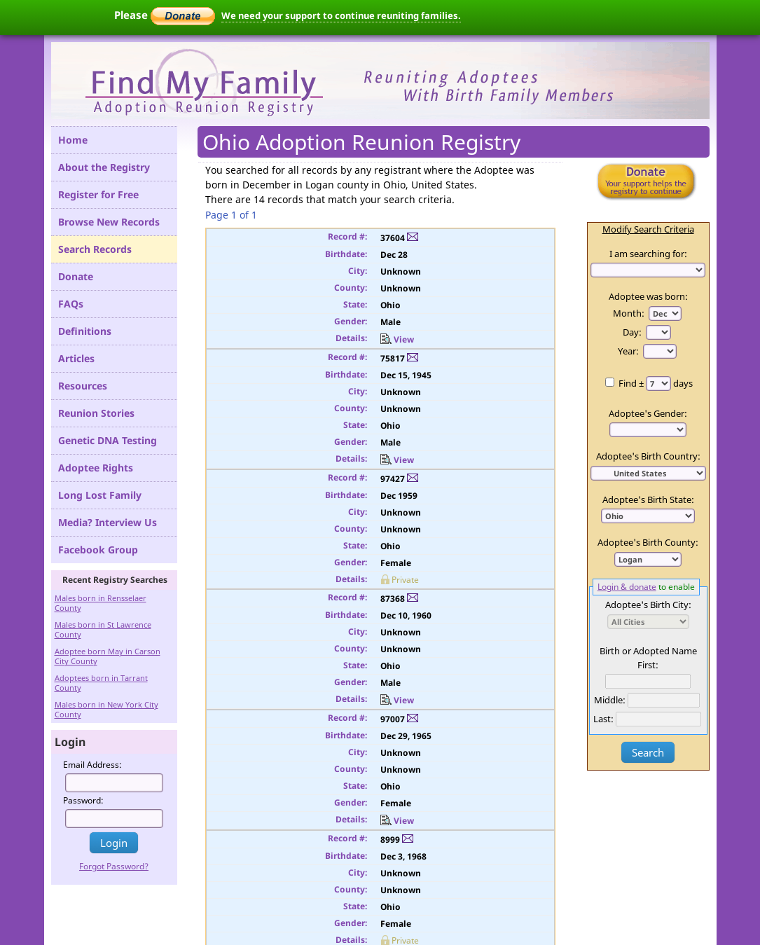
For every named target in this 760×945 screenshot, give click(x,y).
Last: (603, 718)
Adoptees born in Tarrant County (101, 682)
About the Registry (104, 167)
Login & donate (626, 586)
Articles (76, 358)
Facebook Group (98, 549)
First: (647, 664)
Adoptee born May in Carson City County (107, 656)
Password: (83, 800)
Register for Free (98, 194)
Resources (82, 385)
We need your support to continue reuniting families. (341, 15)
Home (73, 139)
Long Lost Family (99, 495)
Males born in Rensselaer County (100, 603)
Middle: (610, 700)
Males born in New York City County (106, 709)
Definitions (84, 331)
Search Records (95, 249)
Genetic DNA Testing (107, 440)
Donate (75, 276)
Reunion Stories (96, 413)
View (397, 339)
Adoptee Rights (95, 467)
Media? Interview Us (107, 522)
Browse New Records (109, 221)
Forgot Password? (113, 866)
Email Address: (92, 765)
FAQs (70, 303)
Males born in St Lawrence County (103, 629)
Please (164, 15)
